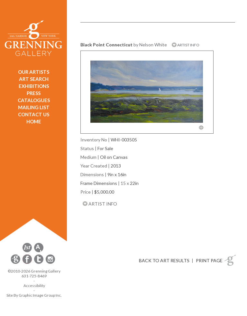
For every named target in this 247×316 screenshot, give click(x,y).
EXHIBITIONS (34, 86)
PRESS (34, 93)
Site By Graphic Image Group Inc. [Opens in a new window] (34, 295)
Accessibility (34, 285)
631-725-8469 (34, 275)
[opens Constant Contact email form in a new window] (16, 262)
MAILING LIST (34, 107)
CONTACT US (33, 114)
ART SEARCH (34, 79)
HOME (33, 121)
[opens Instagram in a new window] (50, 262)
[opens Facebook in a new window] (27, 262)
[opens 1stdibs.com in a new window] (27, 251)
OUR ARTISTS (33, 72)
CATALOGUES (34, 100)
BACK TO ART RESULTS (164, 260)
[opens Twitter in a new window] (39, 262)
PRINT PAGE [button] (209, 260)
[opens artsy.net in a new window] (38, 251)
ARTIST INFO (185, 45)
